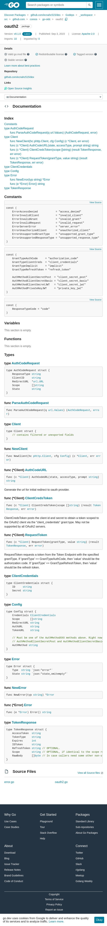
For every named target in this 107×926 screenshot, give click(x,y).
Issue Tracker (11, 864)
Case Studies (11, 827)
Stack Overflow (48, 832)
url (35, 381)
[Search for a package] (56, 5)
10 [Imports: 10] (10, 38)
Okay (99, 919)
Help (42, 838)
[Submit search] (89, 5)
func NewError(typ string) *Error (30, 179)
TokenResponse (16, 545)
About (8, 846)
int (34, 740)
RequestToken (36, 535)
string (36, 374)
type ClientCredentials (18, 166)
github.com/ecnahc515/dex (45, 15)
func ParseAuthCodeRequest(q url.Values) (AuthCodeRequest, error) (53, 132)
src (6, 19)
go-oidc (46, 19)
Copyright (54, 894)
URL (41, 381)
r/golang (80, 869)
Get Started (48, 814)
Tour (42, 827)
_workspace (86, 15)
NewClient (19, 449)
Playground (46, 821)
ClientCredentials (25, 576)
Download (9, 852)
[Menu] (53, 96)
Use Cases (10, 821)
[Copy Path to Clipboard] (66, 19)
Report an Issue (54, 909)
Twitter (79, 852)
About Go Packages (87, 832)
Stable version (15, 60)
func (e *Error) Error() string (27, 183)
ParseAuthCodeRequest (30, 403)
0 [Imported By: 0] (32, 38)
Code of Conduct (13, 881)
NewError (19, 688)
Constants (10, 124)
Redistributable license (51, 54)
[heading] (15, 5)
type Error (10, 175)
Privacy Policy (54, 904)
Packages (83, 814)
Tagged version (85, 54)
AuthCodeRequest (26, 363)
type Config (11, 171)
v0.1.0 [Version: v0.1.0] (13, 33)
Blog (6, 858)
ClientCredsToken (38, 498)
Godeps (69, 15)
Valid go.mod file (17, 54)
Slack (79, 864)
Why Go (10, 814)
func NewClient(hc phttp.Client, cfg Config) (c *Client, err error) (49, 141)
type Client (11, 136)
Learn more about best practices (22, 65)
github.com (19, 19)
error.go (9, 781)
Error (16, 659)
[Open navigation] (99, 5)
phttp (37, 456)
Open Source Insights (18, 88)
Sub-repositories (85, 827)
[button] (5, 54)
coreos (33, 19)
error (31, 509)
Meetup (80, 875)
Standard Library (85, 821)
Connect (82, 846)
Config (64, 456)
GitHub (79, 858)
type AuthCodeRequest (19, 128)
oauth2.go (61, 781)
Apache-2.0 (88, 33)
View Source (95, 202)
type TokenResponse (17, 188)
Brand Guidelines (13, 875)
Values (58, 410)
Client (16, 424)
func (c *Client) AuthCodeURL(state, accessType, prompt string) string (54, 145)
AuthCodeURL (36, 470)
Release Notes (12, 869)
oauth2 (59, 19)
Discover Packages (15, 15)
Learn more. (56, 921)
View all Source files (89, 772)
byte (38, 755)
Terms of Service (54, 899)
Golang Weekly (84, 881)
